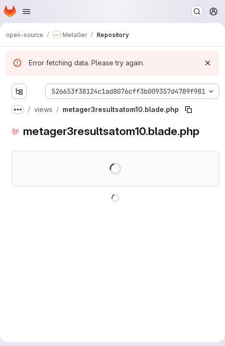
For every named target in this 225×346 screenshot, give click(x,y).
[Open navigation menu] (26, 11)
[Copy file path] (188, 109)
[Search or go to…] (197, 11)
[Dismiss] (207, 63)
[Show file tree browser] (19, 91)
